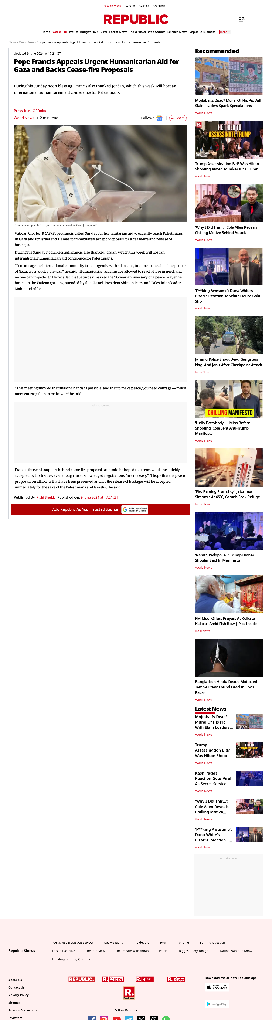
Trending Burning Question (71, 959)
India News (202, 372)
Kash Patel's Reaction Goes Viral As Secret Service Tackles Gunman (213, 781)
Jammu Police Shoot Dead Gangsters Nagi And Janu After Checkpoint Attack (228, 362)
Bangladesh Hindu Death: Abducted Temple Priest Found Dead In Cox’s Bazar (226, 687)
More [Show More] (225, 32)
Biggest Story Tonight (194, 951)
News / (13, 42)
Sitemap (14, 1002)
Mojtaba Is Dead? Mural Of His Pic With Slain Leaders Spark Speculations (229, 103)
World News (24, 118)
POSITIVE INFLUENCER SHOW (73, 943)
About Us (15, 980)
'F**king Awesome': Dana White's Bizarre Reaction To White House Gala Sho (227, 296)
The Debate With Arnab (132, 951)
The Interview (95, 951)
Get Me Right (113, 943)
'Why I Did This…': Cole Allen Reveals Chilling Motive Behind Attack (226, 230)
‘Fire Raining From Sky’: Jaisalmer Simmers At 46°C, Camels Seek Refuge (227, 494)
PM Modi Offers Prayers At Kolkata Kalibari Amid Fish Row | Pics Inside (225, 621)
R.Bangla (144, 6)
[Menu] (240, 19)
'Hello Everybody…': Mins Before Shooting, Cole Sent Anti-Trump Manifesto (222, 428)
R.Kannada (159, 6)
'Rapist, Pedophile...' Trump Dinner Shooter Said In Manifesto (224, 557)
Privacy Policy (18, 995)
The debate (141, 943)
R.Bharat (130, 6)
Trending (182, 943)
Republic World (112, 6)
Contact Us (16, 987)
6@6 (163, 943)
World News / (28, 42)
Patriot (164, 951)
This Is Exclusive (63, 951)
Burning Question (212, 943)
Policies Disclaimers (22, 1010)
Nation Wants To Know (236, 951)
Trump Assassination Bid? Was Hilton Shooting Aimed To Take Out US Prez (227, 166)
